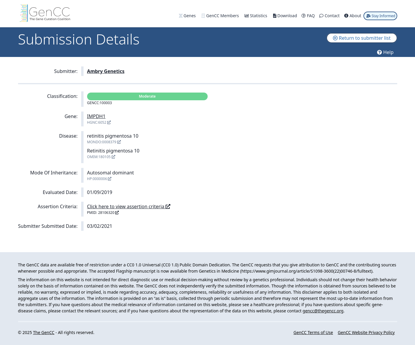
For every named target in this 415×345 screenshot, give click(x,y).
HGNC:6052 (99, 122)
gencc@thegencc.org (323, 311)
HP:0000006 (99, 178)
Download (285, 15)
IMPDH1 (96, 116)
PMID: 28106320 (103, 212)
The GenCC (43, 332)
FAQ (309, 15)
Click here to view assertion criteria (128, 206)
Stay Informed (380, 15)
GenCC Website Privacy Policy (366, 332)
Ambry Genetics (105, 71)
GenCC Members (220, 15)
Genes (188, 15)
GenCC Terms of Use (313, 332)
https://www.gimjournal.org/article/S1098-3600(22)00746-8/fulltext (306, 271)
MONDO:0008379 (104, 141)
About (353, 15)
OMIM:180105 (101, 156)
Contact (330, 15)
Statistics (256, 15)
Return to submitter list (362, 38)
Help (385, 52)
